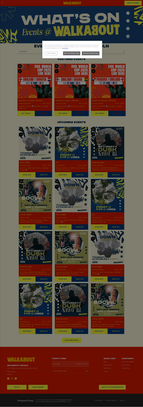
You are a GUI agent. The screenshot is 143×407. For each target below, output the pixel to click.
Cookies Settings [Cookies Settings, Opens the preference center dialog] (51, 53)
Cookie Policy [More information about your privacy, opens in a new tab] (65, 48)
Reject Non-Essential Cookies (71, 53)
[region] (72, 50)
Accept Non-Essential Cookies (90, 53)
